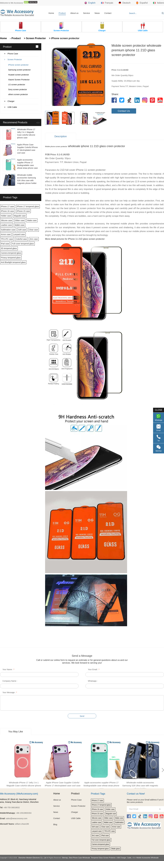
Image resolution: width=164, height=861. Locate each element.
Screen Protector (15, 59)
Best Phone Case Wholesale (79, 858)
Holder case (6, 216)
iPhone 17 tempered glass (28, 206)
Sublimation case (8, 230)
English (89, 3)
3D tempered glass (9, 248)
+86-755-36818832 (12, 807)
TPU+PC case (7, 239)
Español (142, 3)
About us (74, 13)
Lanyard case (19, 234)
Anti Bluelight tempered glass (13, 262)
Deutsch (125, 3)
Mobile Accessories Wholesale (147, 858)
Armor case (6, 234)
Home (51, 13)
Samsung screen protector (19, 70)
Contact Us (124, 111)
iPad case (5, 244)
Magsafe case (20, 216)
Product (62, 13)
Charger (11, 101)
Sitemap (65, 858)
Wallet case (19, 225)
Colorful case (21, 239)
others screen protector (18, 94)
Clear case (33, 230)
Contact (107, 13)
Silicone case (6, 220)
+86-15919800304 (23, 813)
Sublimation (119, 822)
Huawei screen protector (18, 75)
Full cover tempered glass (23, 244)
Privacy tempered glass (11, 258)
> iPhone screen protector (63, 38)
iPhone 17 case (7, 206)
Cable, (129, 858)
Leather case (6, 225)
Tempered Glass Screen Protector (103, 858)
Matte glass (116, 849)
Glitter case (20, 220)
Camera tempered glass (11, 253)
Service (86, 13)
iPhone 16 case (7, 211)
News (97, 13)
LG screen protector (16, 84)
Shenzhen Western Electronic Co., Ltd (32, 858)
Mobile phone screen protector (56, 146)
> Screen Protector (34, 38)
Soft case (22, 230)
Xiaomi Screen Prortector (19, 80)
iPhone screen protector (18, 65)
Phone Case (13, 54)
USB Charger (121, 858)
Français (107, 3)
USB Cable (12, 107)
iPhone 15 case (23, 211)
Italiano (158, 3)
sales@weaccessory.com (16, 818)
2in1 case (34, 239)
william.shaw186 (22, 824)
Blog (55, 824)
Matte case (31, 220)
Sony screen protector (17, 89)
